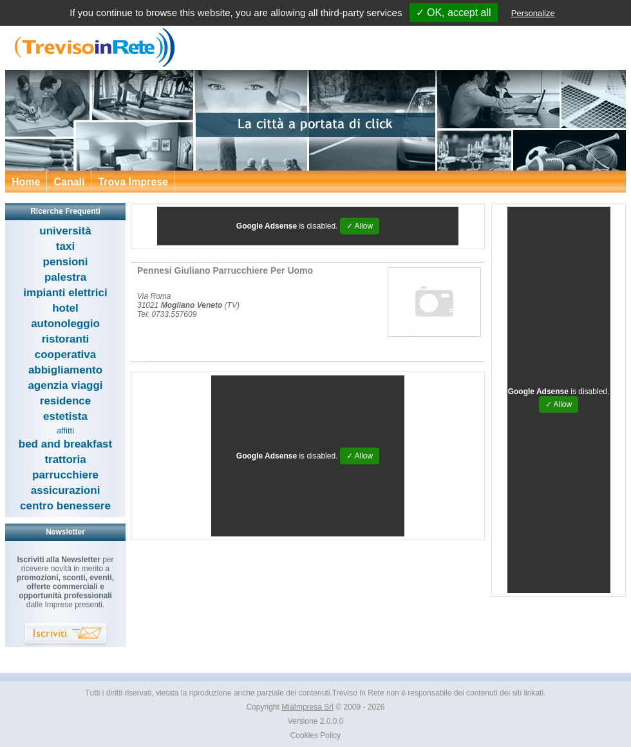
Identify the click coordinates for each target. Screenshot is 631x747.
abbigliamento (65, 370)
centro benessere (65, 506)
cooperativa (65, 354)
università (65, 231)
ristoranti (65, 339)
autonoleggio (65, 323)
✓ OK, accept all (453, 12)
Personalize (533, 13)
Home (26, 181)
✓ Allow (359, 226)
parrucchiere (65, 475)
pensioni (65, 262)
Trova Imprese (133, 181)
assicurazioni (65, 490)
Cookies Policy (315, 735)
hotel (65, 308)
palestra (65, 277)
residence (65, 401)
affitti (65, 430)
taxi (65, 246)
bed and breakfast (66, 444)
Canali (68, 181)
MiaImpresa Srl (307, 707)
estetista (65, 416)
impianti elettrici (65, 293)
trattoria (65, 459)
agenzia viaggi (65, 385)
